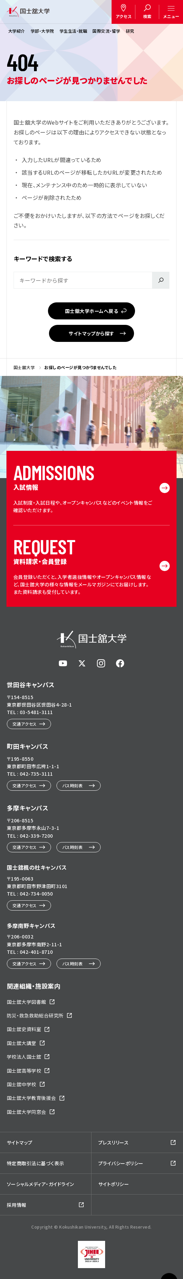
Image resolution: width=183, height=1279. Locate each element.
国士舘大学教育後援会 (31, 1097)
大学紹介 (16, 31)
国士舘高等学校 (24, 1070)
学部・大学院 (42, 31)
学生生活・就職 (73, 31)
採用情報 (17, 1204)
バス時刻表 (72, 785)
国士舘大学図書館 (26, 1001)
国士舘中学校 (21, 1084)
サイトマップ (20, 1142)
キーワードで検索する (43, 258)
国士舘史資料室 (24, 1029)
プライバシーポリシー (121, 1163)
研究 (130, 31)
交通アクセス (25, 724)
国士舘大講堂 (21, 1043)
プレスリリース (113, 1142)
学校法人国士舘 (24, 1056)
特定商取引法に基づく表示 (35, 1163)
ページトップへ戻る (169, 1255)
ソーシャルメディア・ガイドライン (40, 1184)
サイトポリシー (113, 1184)
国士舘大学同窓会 (26, 1111)
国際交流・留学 (106, 31)
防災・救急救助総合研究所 (35, 1015)
